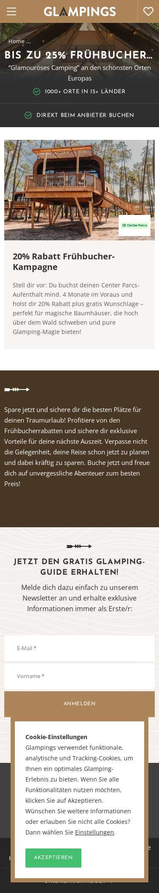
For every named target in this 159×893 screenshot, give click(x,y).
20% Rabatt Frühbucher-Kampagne (63, 261)
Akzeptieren (53, 857)
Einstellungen (94, 832)
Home (16, 41)
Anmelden (80, 704)
